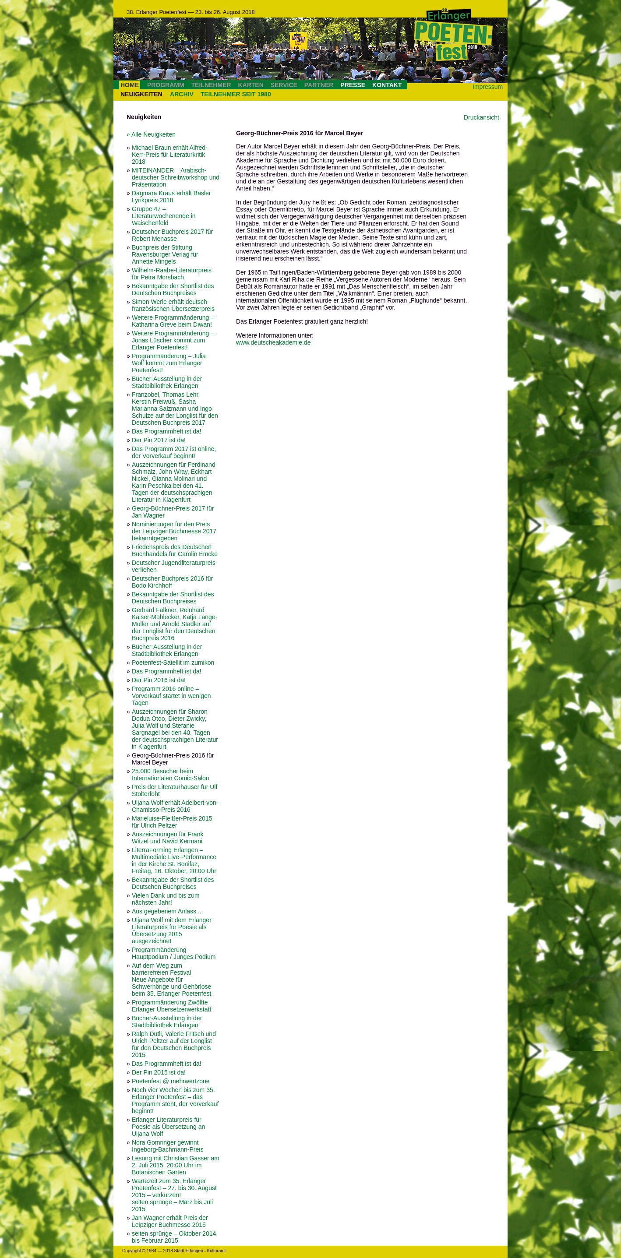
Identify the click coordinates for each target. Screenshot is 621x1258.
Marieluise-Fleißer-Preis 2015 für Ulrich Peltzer (172, 822)
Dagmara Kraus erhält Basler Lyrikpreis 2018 (171, 197)
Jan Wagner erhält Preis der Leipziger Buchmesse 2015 (170, 1221)
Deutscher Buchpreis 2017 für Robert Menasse (172, 235)
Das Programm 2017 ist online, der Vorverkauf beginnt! (174, 452)
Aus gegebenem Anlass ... (167, 911)
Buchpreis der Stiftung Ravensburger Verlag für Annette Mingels (165, 254)
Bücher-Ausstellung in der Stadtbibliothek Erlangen (167, 382)
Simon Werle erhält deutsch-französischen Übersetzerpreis (173, 305)
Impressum (488, 86)
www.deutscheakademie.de (273, 342)
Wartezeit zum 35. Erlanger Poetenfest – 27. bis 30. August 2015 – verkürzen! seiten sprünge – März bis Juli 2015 (174, 1194)
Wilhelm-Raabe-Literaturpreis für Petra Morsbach (172, 274)
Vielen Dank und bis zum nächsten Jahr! (166, 899)
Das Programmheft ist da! (166, 431)
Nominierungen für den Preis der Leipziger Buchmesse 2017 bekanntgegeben (174, 531)
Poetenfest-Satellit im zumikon (173, 662)
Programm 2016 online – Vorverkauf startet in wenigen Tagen (171, 695)
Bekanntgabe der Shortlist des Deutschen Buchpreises (173, 289)
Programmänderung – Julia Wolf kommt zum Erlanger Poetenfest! (169, 363)
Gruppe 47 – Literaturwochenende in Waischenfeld (164, 215)
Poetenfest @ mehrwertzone (171, 1081)
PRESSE (352, 84)
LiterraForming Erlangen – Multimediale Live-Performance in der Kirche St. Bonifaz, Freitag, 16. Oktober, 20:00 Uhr (174, 860)
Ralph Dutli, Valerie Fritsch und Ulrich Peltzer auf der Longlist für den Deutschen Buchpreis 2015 (174, 1044)
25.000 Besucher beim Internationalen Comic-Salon (170, 775)
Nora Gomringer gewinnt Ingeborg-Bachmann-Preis (167, 1146)
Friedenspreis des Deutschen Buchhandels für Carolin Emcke (175, 550)
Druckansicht (481, 117)
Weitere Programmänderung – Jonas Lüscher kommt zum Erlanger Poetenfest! (173, 340)
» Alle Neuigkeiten (151, 134)
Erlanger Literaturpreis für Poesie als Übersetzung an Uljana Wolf (168, 1126)
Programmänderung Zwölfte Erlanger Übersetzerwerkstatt (171, 1006)
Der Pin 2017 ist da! (159, 440)
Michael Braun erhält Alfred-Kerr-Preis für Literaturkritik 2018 (170, 154)
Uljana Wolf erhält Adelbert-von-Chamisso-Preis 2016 (175, 806)
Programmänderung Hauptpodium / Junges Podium (173, 953)
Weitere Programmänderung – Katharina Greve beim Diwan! (173, 321)
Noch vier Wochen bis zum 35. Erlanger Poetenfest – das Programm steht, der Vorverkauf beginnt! (175, 1100)
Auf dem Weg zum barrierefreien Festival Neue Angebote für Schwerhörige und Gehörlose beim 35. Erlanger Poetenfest (171, 979)
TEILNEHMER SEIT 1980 (236, 94)
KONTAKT (387, 84)
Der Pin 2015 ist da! (159, 1072)
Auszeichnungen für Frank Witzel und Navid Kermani (167, 838)
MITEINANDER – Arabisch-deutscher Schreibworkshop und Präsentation (175, 177)
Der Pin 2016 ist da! (159, 680)
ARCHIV (182, 94)
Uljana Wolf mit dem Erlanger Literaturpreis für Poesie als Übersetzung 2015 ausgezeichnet (172, 930)
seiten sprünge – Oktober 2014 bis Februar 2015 (174, 1237)
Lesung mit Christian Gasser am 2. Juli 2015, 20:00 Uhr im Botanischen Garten (175, 1165)
